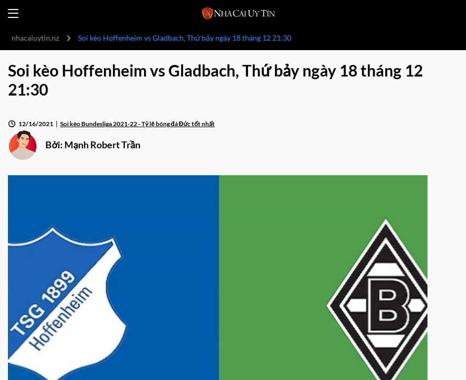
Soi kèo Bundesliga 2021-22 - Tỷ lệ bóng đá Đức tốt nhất (137, 124)
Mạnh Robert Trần (102, 144)
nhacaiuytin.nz (35, 37)
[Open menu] (13, 13)
